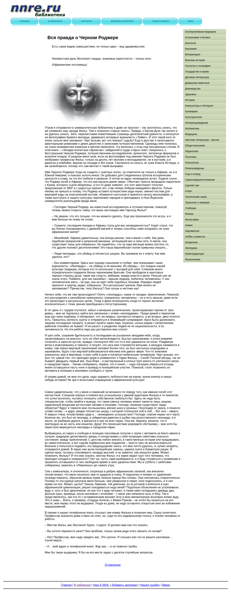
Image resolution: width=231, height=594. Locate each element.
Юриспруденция (194, 253)
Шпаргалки (191, 242)
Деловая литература (197, 77)
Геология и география (197, 65)
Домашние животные (197, 82)
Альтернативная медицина (200, 31)
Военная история (195, 60)
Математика (192, 128)
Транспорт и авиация (197, 202)
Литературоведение (196, 122)
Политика (190, 156)
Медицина (191, 134)
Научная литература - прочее (202, 139)
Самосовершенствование (200, 179)
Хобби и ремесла (195, 236)
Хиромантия (192, 230)
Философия (192, 219)
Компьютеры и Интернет (199, 105)
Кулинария (191, 111)
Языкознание (192, 259)
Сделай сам (192, 185)
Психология (192, 162)
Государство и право (197, 71)
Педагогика (191, 151)
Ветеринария (192, 54)
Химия (188, 225)
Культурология (193, 117)
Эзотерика (191, 248)
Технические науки (196, 196)
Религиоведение (194, 168)
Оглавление (113, 564)
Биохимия (190, 48)
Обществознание (195, 145)
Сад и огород (192, 174)
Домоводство (192, 88)
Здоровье (190, 94)
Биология (190, 43)
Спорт (188, 191)
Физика (189, 213)
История (190, 100)
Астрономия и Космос (197, 37)
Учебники (190, 208)
